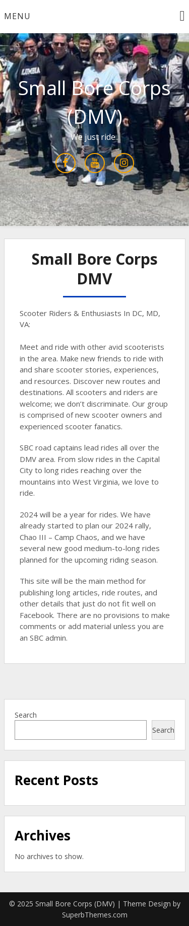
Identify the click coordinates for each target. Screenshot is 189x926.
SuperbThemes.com (95, 914)
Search (26, 715)
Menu (17, 16)
